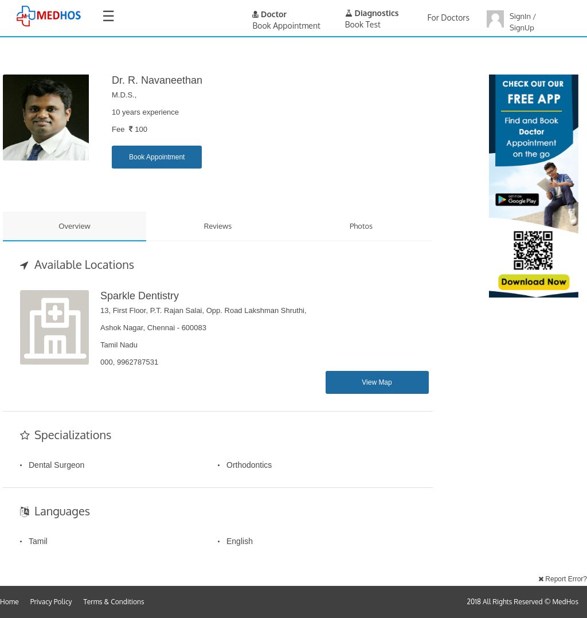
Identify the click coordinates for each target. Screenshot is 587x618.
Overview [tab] (74, 225)
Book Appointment (157, 157)
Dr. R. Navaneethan (157, 80)
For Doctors (448, 17)
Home (9, 601)
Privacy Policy (51, 601)
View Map (377, 382)
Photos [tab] (361, 225)
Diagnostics (372, 13)
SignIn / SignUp (523, 21)
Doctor (269, 14)
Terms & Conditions (114, 601)
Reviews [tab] (218, 225)
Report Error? (562, 579)
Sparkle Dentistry (139, 296)
